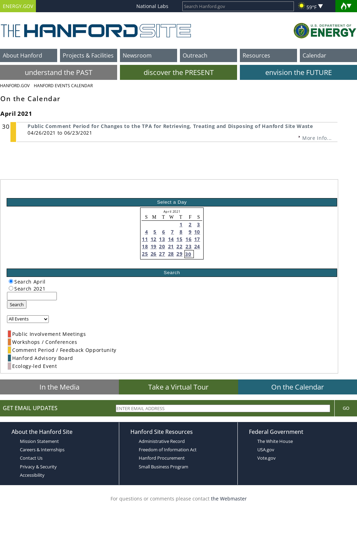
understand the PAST (58, 72)
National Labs (152, 6)
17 (197, 239)
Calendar (314, 55)
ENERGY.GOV (18, 6)
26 (154, 253)
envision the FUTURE (298, 72)
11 (145, 239)
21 (171, 246)
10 (197, 231)
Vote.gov (266, 458)
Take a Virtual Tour (178, 387)
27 (162, 253)
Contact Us (31, 458)
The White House (275, 441)
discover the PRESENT (179, 72)
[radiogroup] (11, 281)
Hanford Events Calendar (63, 86)
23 (188, 246)
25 (145, 253)
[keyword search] (32, 296)
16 (188, 239)
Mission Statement (39, 441)
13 (162, 239)
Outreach (195, 55)
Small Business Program (163, 467)
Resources (256, 55)
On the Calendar (297, 387)
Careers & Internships (42, 449)
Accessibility (32, 475)
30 (188, 254)
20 (162, 246)
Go (346, 408)
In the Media (59, 387)
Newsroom (137, 55)
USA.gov (265, 449)
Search (17, 304)
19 (154, 246)
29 (179, 253)
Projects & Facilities (88, 55)
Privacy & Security (38, 467)
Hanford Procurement (162, 458)
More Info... (317, 138)
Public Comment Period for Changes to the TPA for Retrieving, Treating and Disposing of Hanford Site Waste (170, 126)
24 (197, 246)
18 (145, 246)
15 (179, 239)
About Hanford (22, 55)
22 (179, 246)
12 (154, 239)
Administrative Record (162, 441)
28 (171, 253)
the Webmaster (229, 498)
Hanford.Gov (15, 86)
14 (171, 239)
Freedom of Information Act (168, 449)
